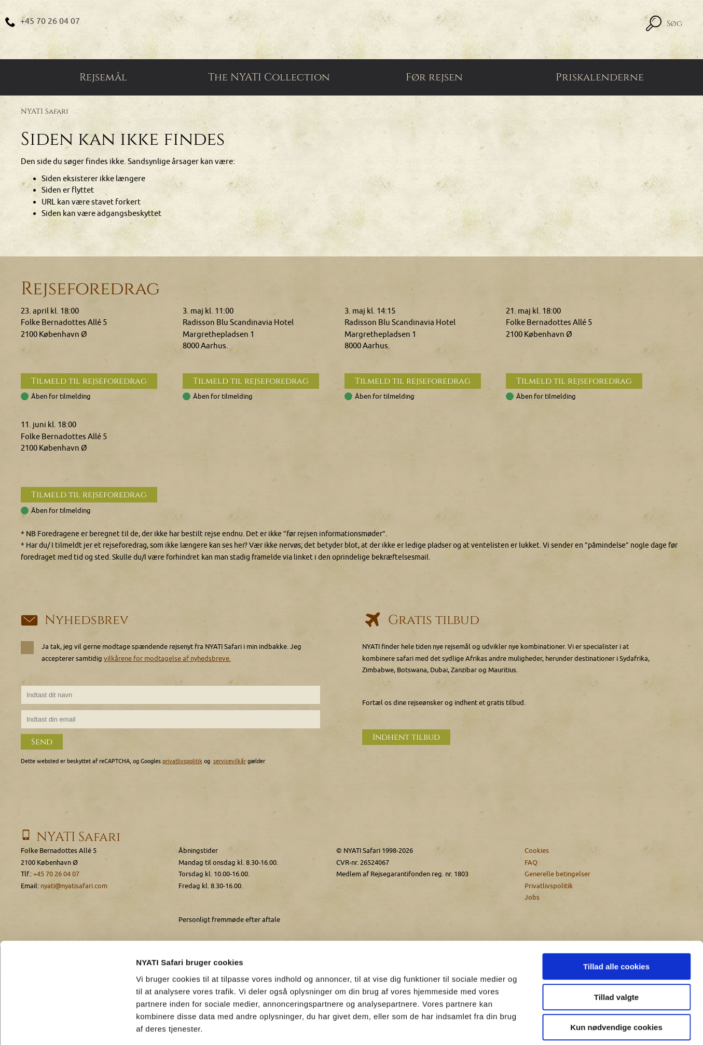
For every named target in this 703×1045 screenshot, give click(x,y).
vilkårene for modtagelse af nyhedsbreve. (167, 658)
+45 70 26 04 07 (50, 21)
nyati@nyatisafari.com (73, 885)
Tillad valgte (616, 948)
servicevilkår (229, 761)
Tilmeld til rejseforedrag (89, 381)
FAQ (531, 862)
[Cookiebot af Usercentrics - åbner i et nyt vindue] (67, 1025)
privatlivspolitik (182, 761)
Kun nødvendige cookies (616, 978)
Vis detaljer (539, 1024)
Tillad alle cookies (616, 918)
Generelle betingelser (557, 874)
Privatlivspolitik (549, 885)
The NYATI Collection (269, 78)
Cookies (537, 850)
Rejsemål (103, 78)
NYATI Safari (44, 112)
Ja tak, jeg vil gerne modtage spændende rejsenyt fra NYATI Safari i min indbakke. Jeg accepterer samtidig (161, 652)
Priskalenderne (600, 78)
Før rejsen (434, 78)
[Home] (351, 30)
